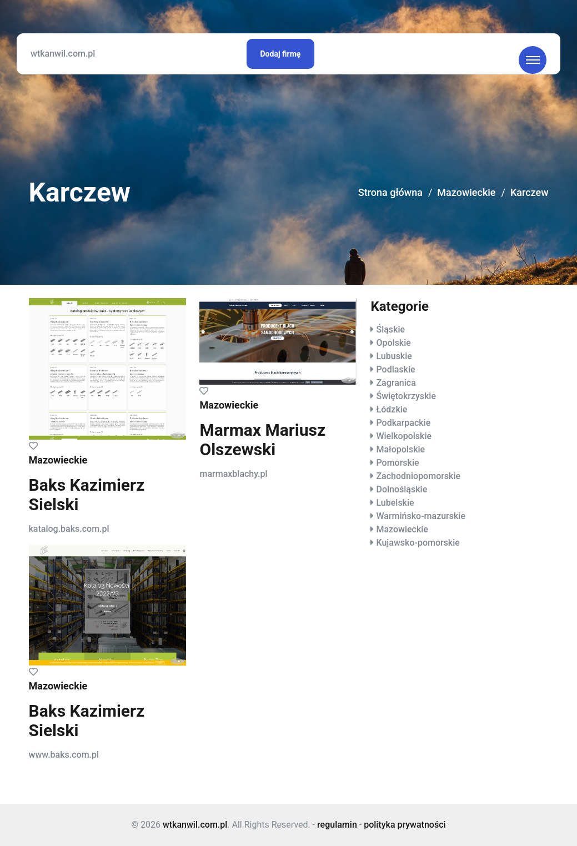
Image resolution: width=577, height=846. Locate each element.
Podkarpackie (403, 422)
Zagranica (395, 382)
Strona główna (390, 192)
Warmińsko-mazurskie (420, 516)
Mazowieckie (466, 192)
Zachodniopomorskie (418, 476)
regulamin (337, 824)
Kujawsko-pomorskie (417, 542)
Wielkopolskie (404, 436)
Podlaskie (395, 369)
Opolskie (393, 343)
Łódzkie (391, 409)
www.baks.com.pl (64, 754)
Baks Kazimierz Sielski (87, 494)
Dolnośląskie (401, 489)
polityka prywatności (404, 824)
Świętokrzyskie (406, 396)
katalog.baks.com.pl (69, 528)
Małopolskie (400, 449)
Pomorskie (397, 462)
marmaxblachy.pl (233, 474)
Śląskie (390, 329)
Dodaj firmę (280, 53)
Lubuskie (394, 356)
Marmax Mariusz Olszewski (262, 439)
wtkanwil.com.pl (63, 53)
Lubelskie (395, 502)
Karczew (529, 192)
